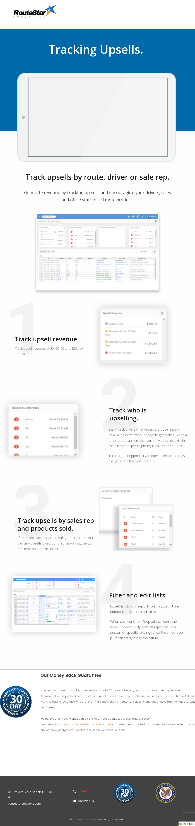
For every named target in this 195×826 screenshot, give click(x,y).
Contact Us (86, 801)
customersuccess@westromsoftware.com (84, 724)
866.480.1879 (86, 791)
